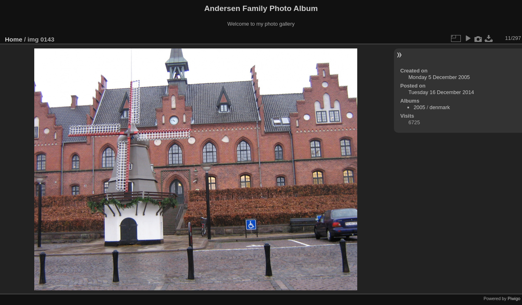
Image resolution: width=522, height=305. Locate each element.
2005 (419, 107)
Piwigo (514, 298)
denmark (439, 107)
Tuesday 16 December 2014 (441, 92)
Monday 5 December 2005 (439, 77)
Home (13, 39)
